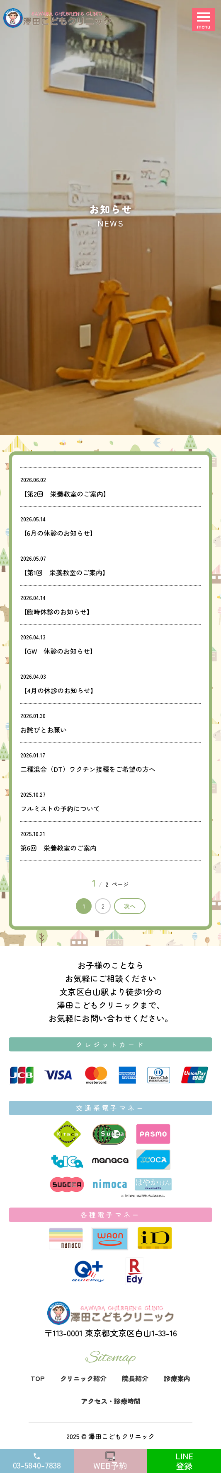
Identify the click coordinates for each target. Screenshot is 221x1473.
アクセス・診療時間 (111, 1401)
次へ (130, 906)
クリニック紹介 (83, 1378)
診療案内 (177, 1378)
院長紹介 (135, 1378)
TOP (38, 1378)
